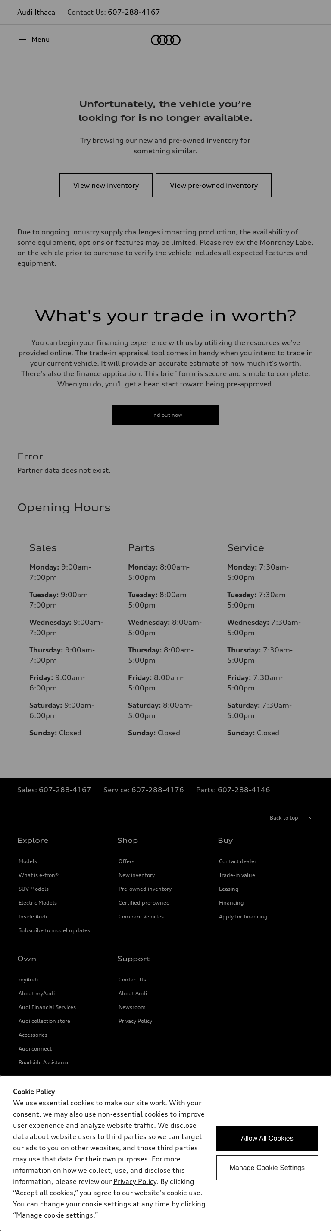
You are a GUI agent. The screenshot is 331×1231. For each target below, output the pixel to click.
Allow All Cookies (267, 1138)
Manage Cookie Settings (267, 1167)
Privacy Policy (134, 1181)
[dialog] (165, 1153)
